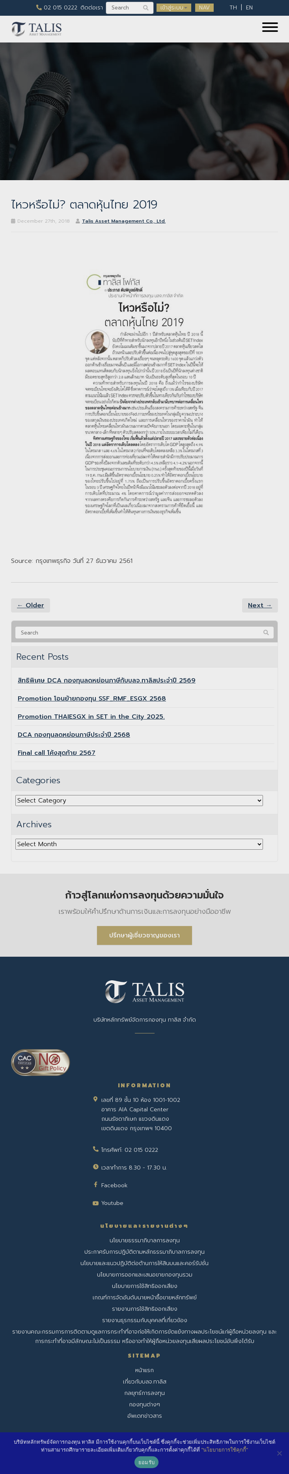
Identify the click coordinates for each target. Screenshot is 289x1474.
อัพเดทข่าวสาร (144, 1416)
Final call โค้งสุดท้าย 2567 (56, 753)
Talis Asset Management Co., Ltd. (124, 221)
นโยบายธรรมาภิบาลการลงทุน (145, 1240)
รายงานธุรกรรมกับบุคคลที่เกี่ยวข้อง (144, 1320)
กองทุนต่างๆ (144, 1404)
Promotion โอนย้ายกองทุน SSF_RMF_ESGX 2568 (92, 698)
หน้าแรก (144, 1370)
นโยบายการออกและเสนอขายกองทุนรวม (144, 1275)
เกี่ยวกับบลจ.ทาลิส (144, 1382)
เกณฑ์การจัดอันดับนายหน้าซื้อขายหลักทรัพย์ (145, 1297)
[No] (279, 1453)
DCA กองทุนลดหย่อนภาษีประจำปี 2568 (74, 735)
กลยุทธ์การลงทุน (144, 1393)
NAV (204, 8)
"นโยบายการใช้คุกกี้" (224, 1450)
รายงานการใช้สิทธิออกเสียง (144, 1309)
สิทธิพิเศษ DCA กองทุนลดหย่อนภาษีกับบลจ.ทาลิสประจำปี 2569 (107, 680)
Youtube (112, 1203)
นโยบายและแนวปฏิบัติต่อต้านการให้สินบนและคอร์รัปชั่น (144, 1263)
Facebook (114, 1185)
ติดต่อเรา (91, 8)
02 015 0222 (56, 8)
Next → (260, 605)
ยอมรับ (146, 1462)
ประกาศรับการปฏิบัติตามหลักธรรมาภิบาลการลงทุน (144, 1252)
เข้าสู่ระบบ (173, 8)
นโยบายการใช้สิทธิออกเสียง (144, 1286)
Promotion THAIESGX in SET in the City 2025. (91, 716)
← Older (30, 605)
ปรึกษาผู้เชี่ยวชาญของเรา (144, 935)
